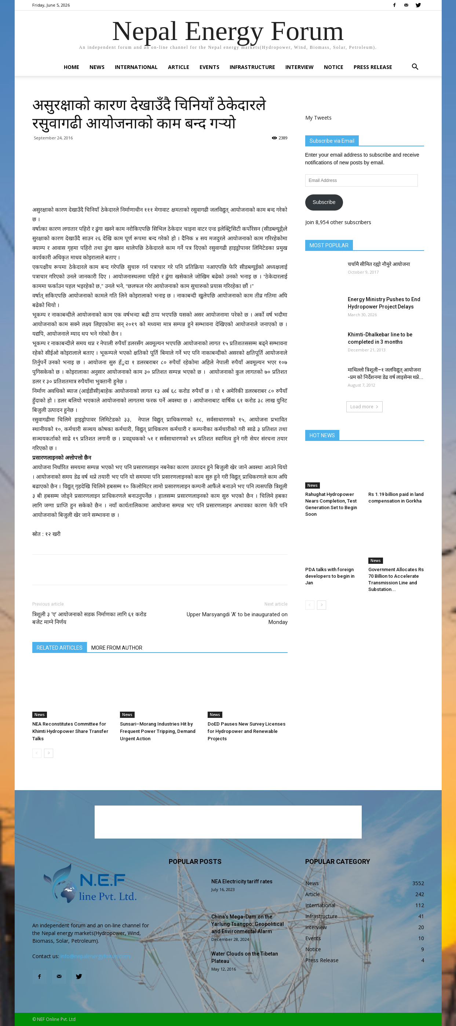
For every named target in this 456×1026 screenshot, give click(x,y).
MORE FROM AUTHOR (116, 648)
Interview (299, 66)
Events (209, 66)
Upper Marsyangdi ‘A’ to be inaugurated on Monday (237, 618)
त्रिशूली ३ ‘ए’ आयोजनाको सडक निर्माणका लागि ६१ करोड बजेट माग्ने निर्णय (89, 618)
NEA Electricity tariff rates (242, 881)
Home (71, 66)
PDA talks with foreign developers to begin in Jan (329, 576)
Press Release (373, 66)
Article (178, 66)
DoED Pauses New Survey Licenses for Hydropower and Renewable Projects (246, 731)
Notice (333, 66)
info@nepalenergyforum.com (95, 956)
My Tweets (318, 117)
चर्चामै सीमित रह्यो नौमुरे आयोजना (379, 264)
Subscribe (324, 202)
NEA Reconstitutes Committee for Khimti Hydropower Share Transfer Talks (70, 731)
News (97, 66)
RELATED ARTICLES (60, 648)
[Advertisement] (160, 186)
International (136, 66)
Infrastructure (252, 66)
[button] (415, 67)
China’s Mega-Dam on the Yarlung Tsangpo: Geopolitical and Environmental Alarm (247, 924)
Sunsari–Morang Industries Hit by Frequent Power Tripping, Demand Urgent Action (158, 731)
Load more (364, 407)
